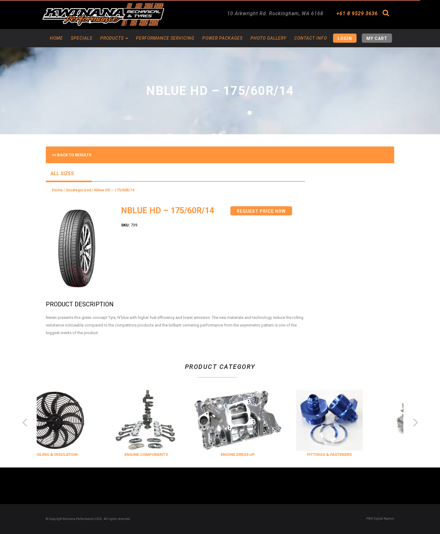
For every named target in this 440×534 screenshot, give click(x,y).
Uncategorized (78, 190)
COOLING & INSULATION (69, 454)
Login (345, 38)
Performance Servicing (165, 38)
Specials (81, 38)
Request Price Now (261, 211)
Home (56, 38)
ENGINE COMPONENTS (160, 454)
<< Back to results (71, 155)
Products (114, 38)
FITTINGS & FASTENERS (343, 454)
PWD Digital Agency (380, 518)
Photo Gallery (268, 38)
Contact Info (310, 38)
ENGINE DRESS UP (252, 454)
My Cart (376, 38)
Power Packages (222, 38)
